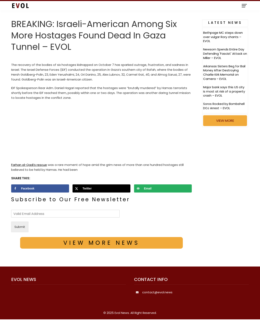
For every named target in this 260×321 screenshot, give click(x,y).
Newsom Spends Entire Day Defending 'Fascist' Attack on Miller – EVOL (225, 53)
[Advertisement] (101, 132)
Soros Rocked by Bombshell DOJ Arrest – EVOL (224, 106)
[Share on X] (101, 188)
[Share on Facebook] (40, 188)
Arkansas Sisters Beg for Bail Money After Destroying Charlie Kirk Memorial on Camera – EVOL (224, 72)
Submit (19, 227)
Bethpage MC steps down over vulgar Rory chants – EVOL (223, 36)
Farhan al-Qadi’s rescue (29, 165)
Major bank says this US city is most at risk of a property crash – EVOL (224, 91)
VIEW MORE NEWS (101, 243)
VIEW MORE (225, 120)
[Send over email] (163, 188)
